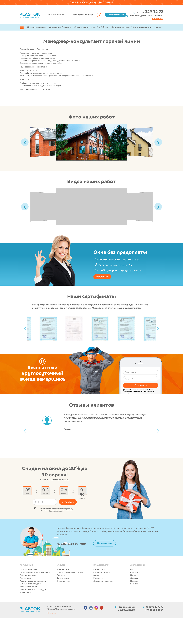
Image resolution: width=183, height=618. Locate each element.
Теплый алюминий (28, 587)
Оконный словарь (101, 572)
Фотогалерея (63, 578)
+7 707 (154, 610)
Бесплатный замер (83, 14)
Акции (96, 575)
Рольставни (25, 593)
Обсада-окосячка (28, 575)
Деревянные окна (120, 27)
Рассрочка (98, 578)
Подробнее (102, 276)
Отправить (140, 385)
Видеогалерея (63, 581)
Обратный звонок (115, 15)
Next (158, 328)
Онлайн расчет (56, 14)
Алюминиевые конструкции (147, 27)
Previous (25, 328)
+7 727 (150, 12)
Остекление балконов (60, 27)
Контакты (51, 613)
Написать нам (104, 543)
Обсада (104, 27)
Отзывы (134, 578)
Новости (134, 581)
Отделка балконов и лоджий (70, 572)
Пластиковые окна (36, 27)
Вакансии (134, 584)
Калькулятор (99, 569)
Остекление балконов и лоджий (35, 572)
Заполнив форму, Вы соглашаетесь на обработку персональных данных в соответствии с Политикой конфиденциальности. (138, 391)
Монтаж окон (63, 569)
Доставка (61, 575)
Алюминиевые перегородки (33, 590)
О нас (133, 569)
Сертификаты (136, 572)
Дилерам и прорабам (103, 581)
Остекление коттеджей (86, 27)
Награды (134, 575)
